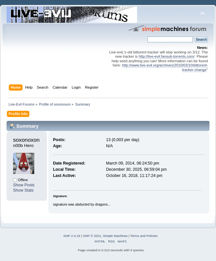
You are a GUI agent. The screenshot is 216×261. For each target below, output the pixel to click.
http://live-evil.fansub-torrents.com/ (166, 56)
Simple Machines (115, 236)
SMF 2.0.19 (71, 236)
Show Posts (24, 185)
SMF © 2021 (92, 236)
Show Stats (23, 190)
